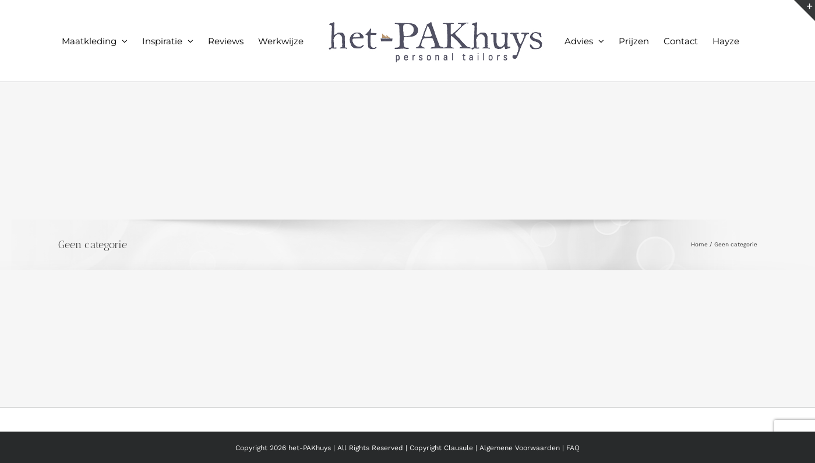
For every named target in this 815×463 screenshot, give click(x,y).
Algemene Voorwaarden (520, 448)
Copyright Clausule (441, 448)
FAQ (573, 448)
